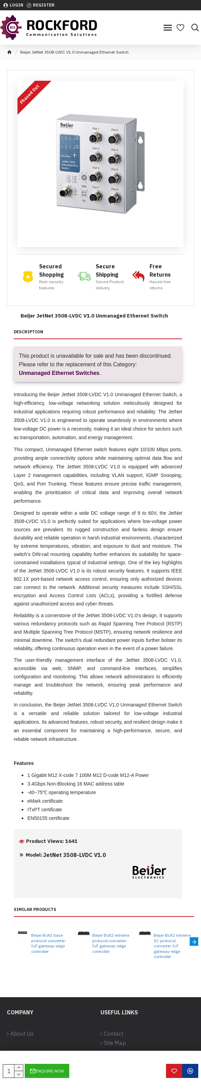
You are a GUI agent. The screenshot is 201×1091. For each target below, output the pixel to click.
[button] (194, 941)
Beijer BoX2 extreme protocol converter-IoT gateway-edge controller (110, 943)
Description (28, 331)
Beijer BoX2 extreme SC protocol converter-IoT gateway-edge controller (172, 946)
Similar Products (35, 909)
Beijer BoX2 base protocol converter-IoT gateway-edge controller (49, 943)
